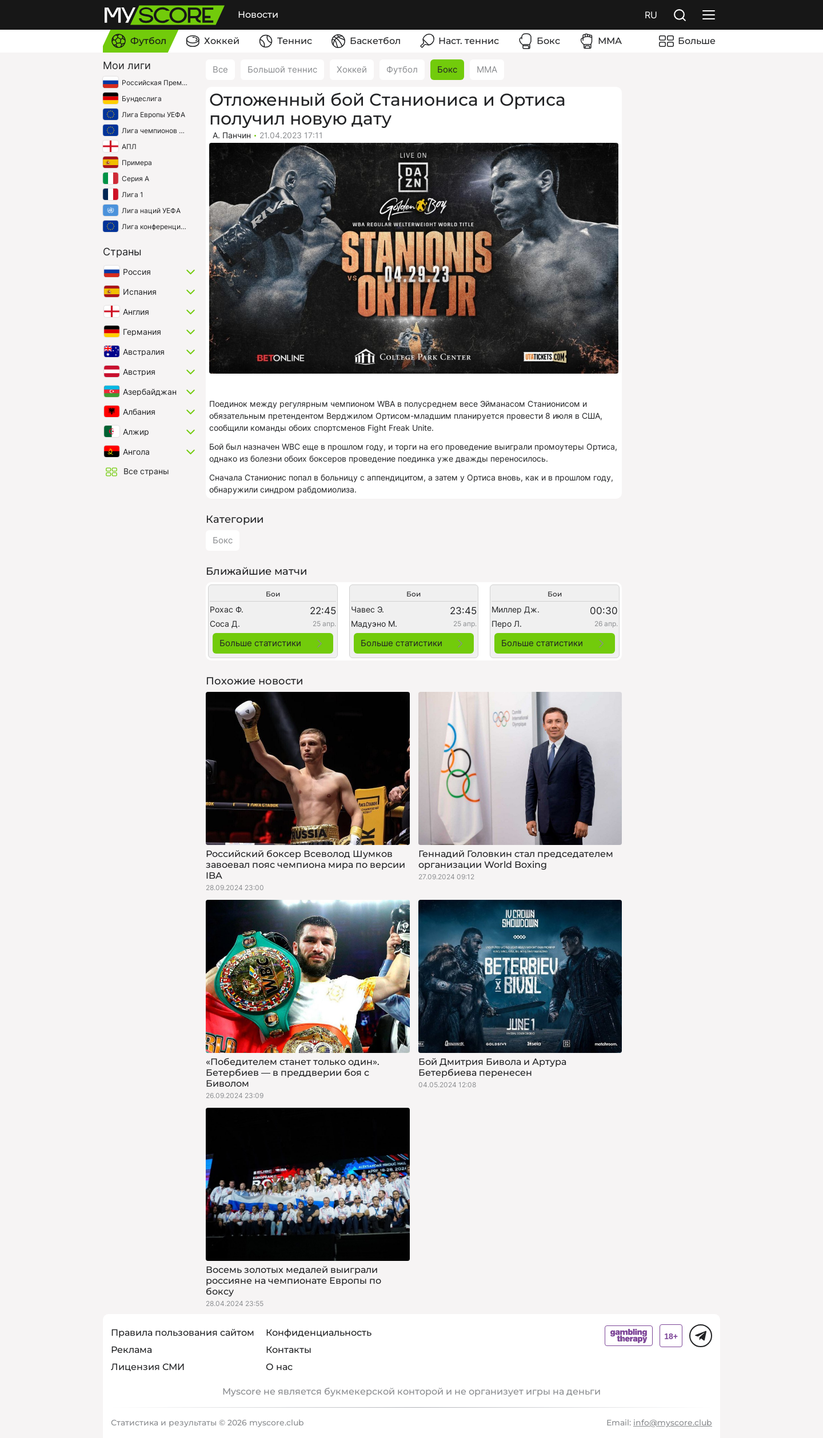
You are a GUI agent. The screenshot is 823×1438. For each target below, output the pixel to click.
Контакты (288, 1349)
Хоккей (352, 69)
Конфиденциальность (318, 1332)
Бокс (447, 69)
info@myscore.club (672, 1422)
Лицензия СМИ (148, 1366)
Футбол (402, 69)
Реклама (131, 1349)
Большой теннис (282, 69)
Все (220, 69)
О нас (279, 1366)
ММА (487, 69)
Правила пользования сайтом (182, 1332)
